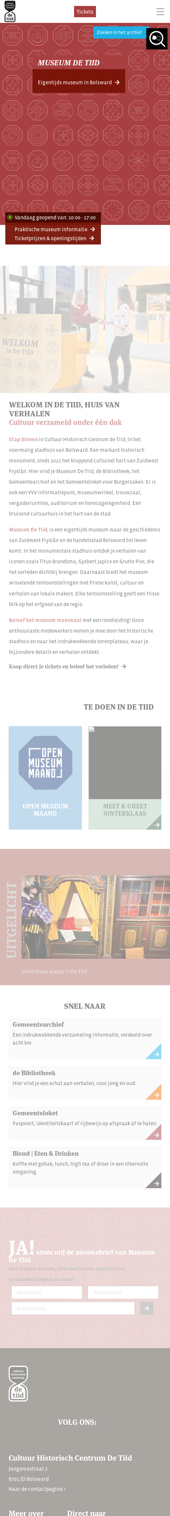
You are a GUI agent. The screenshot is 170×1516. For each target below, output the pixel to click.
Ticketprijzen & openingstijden (50, 238)
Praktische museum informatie (51, 229)
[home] (10, 11)
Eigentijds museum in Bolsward (75, 83)
